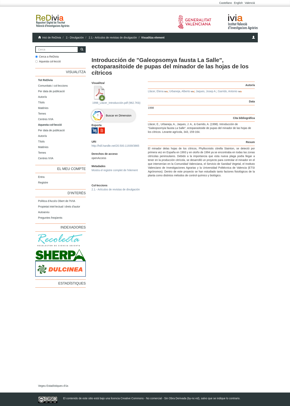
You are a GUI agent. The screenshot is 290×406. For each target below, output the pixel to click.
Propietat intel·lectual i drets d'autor (59, 206)
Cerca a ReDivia (47, 56)
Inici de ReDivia (51, 37)
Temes (42, 113)
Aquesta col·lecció (48, 61)
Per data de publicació (51, 91)
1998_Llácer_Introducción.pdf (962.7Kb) (116, 94)
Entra (41, 176)
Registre (43, 182)
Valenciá (250, 2)
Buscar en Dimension (111, 115)
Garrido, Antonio (227, 91)
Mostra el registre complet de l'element (115, 170)
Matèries (43, 108)
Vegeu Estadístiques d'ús (53, 385)
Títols (41, 102)
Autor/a (42, 96)
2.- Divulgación (75, 37)
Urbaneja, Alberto (179, 91)
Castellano (225, 2)
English (238, 2)
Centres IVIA (45, 119)
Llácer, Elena (155, 91)
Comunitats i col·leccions (53, 85)
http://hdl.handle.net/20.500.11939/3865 (115, 145)
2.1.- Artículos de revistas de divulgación (113, 37)
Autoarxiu (44, 212)
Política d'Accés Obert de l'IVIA (56, 201)
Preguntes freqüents (50, 217)
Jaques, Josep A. (206, 91)
